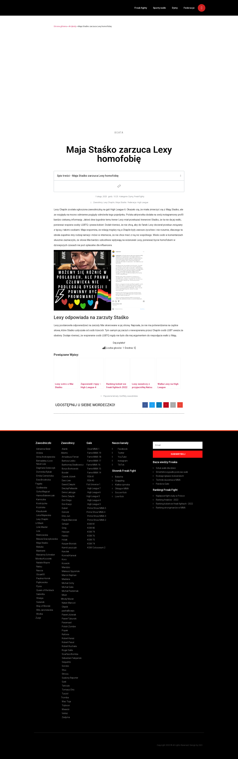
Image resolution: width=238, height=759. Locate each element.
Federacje (189, 8)
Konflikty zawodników (128, 396)
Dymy (175, 8)
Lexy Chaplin (109, 202)
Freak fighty (140, 8)
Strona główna (60, 26)
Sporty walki (159, 8)
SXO (200, 745)
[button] (145, 405)
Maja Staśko (121, 202)
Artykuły (72, 26)
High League (142, 202)
